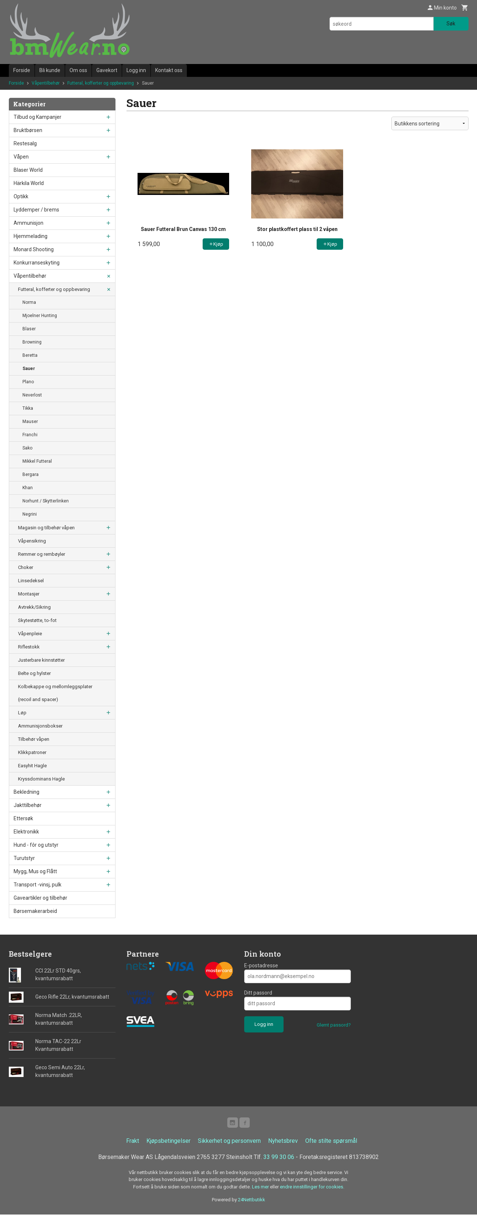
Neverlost (32, 395)
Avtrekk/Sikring (34, 607)
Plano (28, 381)
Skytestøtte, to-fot (37, 620)
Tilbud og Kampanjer (37, 117)
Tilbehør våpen (33, 739)
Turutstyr (24, 858)
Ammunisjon (28, 223)
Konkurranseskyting (37, 263)
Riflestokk (29, 647)
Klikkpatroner (32, 752)
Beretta (30, 355)
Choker (25, 567)
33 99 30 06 (278, 1158)
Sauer (28, 368)
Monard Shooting (34, 249)
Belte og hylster (34, 673)
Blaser (29, 328)
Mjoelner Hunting (39, 315)
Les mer (261, 1188)
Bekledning (26, 792)
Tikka (27, 408)
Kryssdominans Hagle (41, 779)
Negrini (29, 514)
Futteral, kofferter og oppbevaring (54, 289)
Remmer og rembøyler (41, 554)
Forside (21, 70)
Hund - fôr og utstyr (36, 845)
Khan (27, 487)
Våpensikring (32, 541)
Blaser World (28, 170)
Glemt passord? (334, 1025)
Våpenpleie (30, 633)
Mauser (30, 421)
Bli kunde (49, 70)
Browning (32, 342)
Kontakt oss (168, 70)
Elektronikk (26, 832)
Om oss (78, 70)
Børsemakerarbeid (35, 911)
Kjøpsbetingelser (168, 1142)
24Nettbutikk (251, 1201)
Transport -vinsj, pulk (37, 885)
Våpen (21, 157)
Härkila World (29, 183)
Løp (22, 712)
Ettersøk (23, 818)
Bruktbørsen (28, 130)
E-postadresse (261, 965)
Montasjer (28, 594)
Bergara (30, 474)
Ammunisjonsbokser (40, 726)
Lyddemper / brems (36, 210)
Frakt (132, 1142)
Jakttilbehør (28, 805)
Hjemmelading (30, 236)
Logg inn (136, 70)
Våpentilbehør (30, 276)
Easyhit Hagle (32, 765)
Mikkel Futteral (37, 461)
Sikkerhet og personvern (229, 1142)
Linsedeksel (31, 580)
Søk (450, 23)
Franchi (30, 434)
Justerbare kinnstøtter (41, 660)
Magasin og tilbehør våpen (46, 527)
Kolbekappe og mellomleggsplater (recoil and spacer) (55, 693)
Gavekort (106, 70)
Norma (29, 302)
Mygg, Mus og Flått (35, 871)
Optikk (21, 196)
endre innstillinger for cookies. (312, 1188)
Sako (27, 448)
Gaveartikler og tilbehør (40, 898)
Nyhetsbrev (283, 1142)
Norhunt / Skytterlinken (45, 501)
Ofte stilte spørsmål (331, 1142)
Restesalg (25, 143)
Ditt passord (258, 993)
